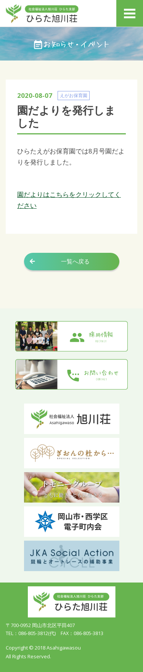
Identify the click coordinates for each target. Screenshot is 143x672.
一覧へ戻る (75, 261)
